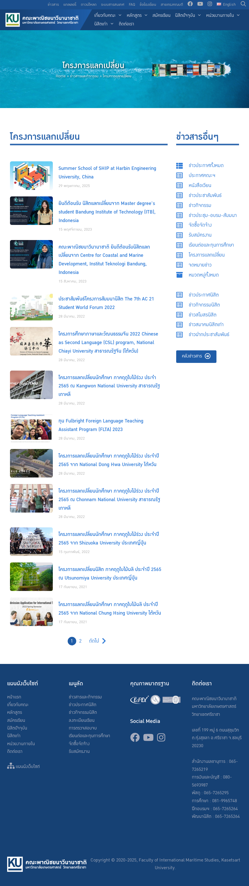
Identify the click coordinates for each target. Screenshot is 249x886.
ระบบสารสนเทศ (112, 4)
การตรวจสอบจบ (83, 728)
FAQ (132, 4)
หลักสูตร (138, 16)
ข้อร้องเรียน (148, 4)
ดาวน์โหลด (89, 4)
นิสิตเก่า (105, 24)
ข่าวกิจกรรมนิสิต (83, 712)
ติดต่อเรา (126, 24)
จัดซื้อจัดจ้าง (79, 743)
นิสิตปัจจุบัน (189, 16)
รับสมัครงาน (79, 751)
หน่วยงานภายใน (224, 16)
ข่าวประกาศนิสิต (82, 704)
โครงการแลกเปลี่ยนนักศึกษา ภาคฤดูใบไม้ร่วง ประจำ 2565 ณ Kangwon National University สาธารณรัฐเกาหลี (109, 386)
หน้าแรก (14, 697)
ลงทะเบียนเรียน (82, 720)
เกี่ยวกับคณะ (109, 16)
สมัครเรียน (161, 15)
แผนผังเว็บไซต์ (23, 766)
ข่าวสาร (53, 4)
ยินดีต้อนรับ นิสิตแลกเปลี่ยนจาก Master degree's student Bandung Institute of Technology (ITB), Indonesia (107, 212)
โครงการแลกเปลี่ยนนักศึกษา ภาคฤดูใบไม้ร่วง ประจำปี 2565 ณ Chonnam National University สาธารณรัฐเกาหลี (109, 499)
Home (61, 76)
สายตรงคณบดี (172, 4)
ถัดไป (94, 641)
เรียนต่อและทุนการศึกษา (89, 735)
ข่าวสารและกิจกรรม (84, 76)
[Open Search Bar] (243, 4)
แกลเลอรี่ (69, 4)
